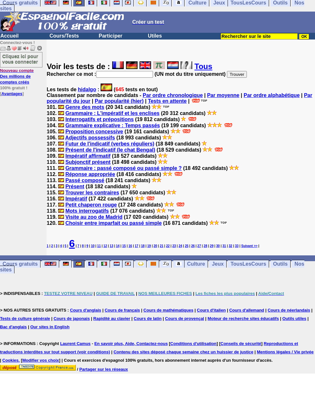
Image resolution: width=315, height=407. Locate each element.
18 (143, 246)
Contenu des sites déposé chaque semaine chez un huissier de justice (183, 351)
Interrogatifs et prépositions (99, 119)
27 (199, 246)
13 (111, 246)
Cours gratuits (20, 264)
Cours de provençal (184, 318)
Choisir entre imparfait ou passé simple (113, 223)
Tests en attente (167, 101)
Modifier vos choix (40, 360)
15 (124, 246)
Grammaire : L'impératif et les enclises (112, 113)
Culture (196, 264)
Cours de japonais (72, 318)
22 (168, 246)
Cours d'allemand (246, 310)
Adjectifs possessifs (90, 137)
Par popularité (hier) (119, 101)
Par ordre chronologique (173, 95)
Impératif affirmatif (87, 156)
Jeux (217, 264)
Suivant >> (249, 246)
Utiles (155, 36)
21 (161, 246)
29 (211, 246)
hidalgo (87, 89)
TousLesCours (248, 264)
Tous (203, 66)
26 (193, 246)
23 (174, 246)
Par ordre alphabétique (272, 95)
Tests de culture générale (25, 318)
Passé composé (84, 180)
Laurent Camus (75, 343)
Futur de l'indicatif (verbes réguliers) (109, 143)
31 (224, 246)
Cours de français (122, 310)
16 (130, 246)
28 (205, 246)
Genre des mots (84, 107)
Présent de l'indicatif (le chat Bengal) (110, 150)
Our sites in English (49, 326)
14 (118, 246)
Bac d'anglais (13, 326)
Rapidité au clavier (111, 318)
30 (218, 246)
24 (180, 246)
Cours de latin (148, 318)
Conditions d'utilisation (193, 343)
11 (99, 246)
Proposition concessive (94, 131)
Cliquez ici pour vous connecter (20, 58)
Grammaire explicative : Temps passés (112, 125)
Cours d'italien (211, 310)
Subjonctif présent (87, 162)
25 (186, 246)
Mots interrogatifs (87, 211)
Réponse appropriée (90, 174)
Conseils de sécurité (241, 343)
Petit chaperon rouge (91, 205)
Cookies (10, 360)
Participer (110, 36)
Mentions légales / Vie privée (285, 351)
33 (237, 246)
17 (136, 246)
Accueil (9, 36)
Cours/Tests (64, 36)
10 (92, 246)
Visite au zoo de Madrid (93, 217)
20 (155, 246)
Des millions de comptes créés (17, 76)
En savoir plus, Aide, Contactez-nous (131, 343)
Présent (74, 186)
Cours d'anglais (85, 310)
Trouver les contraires (92, 192)
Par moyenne (223, 95)
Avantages (11, 93)
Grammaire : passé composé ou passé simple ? (123, 168)
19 (149, 246)
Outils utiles (294, 318)
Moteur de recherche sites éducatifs (243, 318)
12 (105, 246)
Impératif (76, 198)
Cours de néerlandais (289, 310)
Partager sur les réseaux (103, 369)
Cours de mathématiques (168, 310)
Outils (280, 264)
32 (230, 246)
